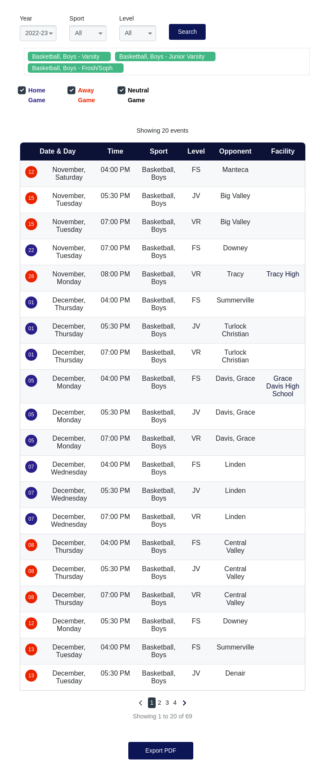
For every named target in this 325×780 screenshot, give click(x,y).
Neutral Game (133, 95)
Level (126, 18)
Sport (76, 18)
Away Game (81, 95)
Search (187, 31)
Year (26, 18)
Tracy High (282, 274)
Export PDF (160, 750)
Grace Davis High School (282, 386)
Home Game (31, 95)
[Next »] (184, 702)
